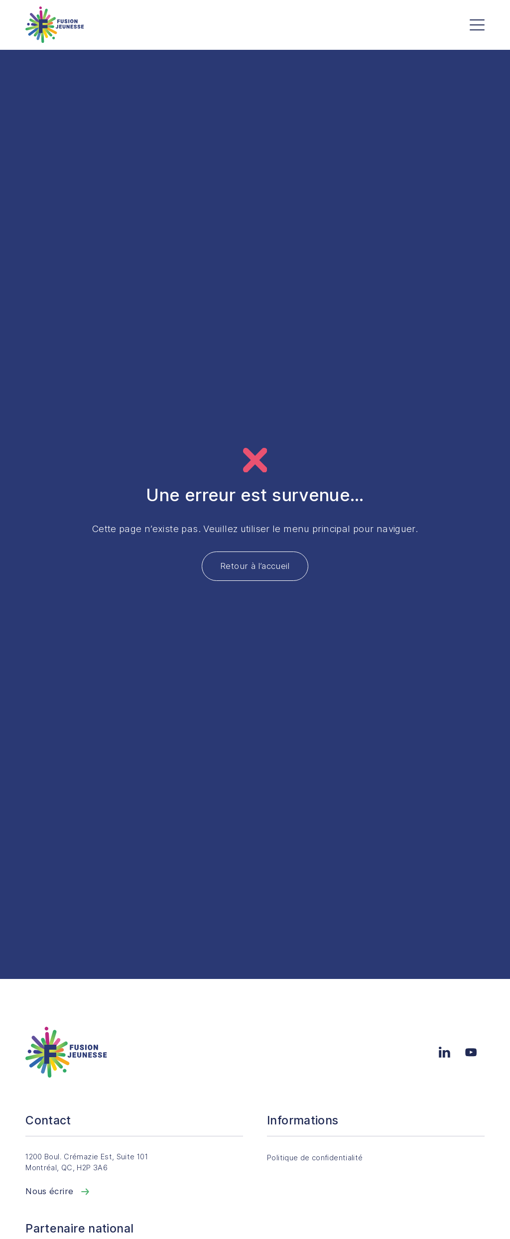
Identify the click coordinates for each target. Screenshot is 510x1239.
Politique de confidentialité (322, 1158)
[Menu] (477, 24)
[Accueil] (54, 24)
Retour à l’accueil (255, 566)
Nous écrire (58, 1191)
